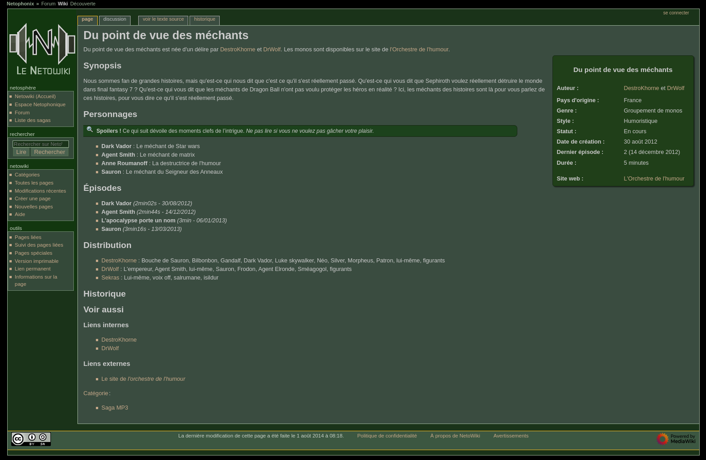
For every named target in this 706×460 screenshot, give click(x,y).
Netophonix (20, 3)
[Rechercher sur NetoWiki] (41, 144)
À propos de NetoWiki (455, 435)
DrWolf (676, 88)
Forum (48, 3)
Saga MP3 (114, 408)
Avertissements (511, 435)
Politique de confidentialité (387, 435)
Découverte (82, 3)
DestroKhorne (641, 88)
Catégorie (95, 393)
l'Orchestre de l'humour (419, 49)
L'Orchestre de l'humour (654, 179)
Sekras (110, 278)
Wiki (63, 3)
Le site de (143, 379)
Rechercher (22, 134)
